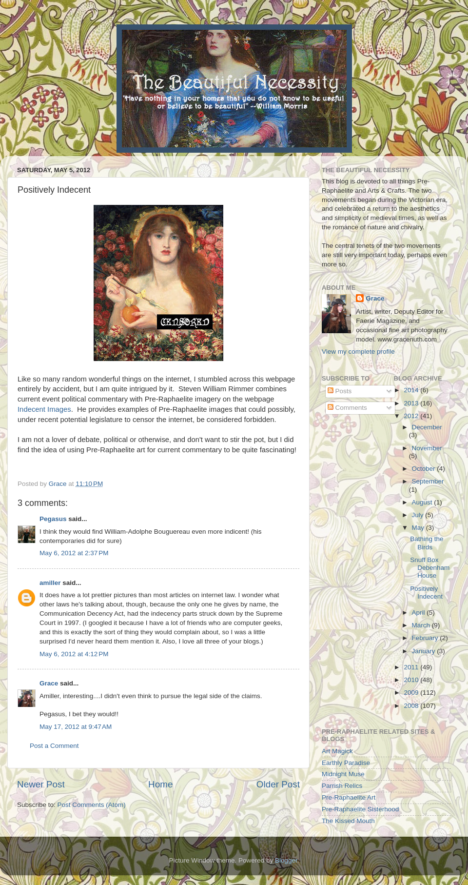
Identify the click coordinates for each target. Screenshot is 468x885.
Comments (347, 407)
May (419, 527)
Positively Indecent (426, 592)
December (427, 427)
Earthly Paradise (346, 762)
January (424, 651)
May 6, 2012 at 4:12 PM (73, 654)
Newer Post (41, 784)
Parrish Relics (342, 785)
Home (160, 784)
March (422, 625)
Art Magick (337, 751)
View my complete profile (358, 351)
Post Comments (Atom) (92, 804)
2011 (412, 667)
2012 (412, 416)
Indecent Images (44, 409)
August (423, 502)
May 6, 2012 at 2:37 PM (73, 553)
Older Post (278, 784)
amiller (50, 582)
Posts (340, 391)
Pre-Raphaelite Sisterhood (360, 809)
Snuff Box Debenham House (429, 567)
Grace (48, 683)
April (419, 612)
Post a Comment (54, 745)
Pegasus (53, 519)
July (419, 515)
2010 (412, 680)
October (424, 468)
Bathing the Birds (426, 542)
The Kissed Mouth (348, 821)
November (427, 448)
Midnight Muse (343, 774)
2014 (412, 390)
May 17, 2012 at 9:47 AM (75, 726)
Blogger (286, 860)
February (426, 638)
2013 (412, 403)
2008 (412, 705)
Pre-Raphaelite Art (348, 797)
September (428, 481)
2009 (412, 692)
